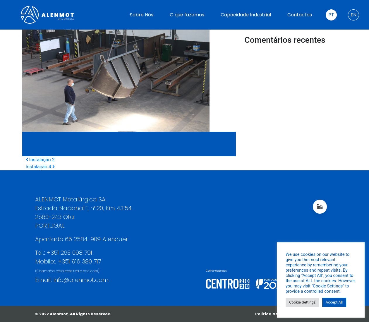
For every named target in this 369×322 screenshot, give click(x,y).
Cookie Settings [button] (302, 302)
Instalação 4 (40, 166)
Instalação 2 (40, 159)
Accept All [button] (334, 302)
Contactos (299, 14)
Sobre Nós (141, 14)
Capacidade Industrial (246, 14)
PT (331, 14)
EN (353, 14)
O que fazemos (187, 14)
